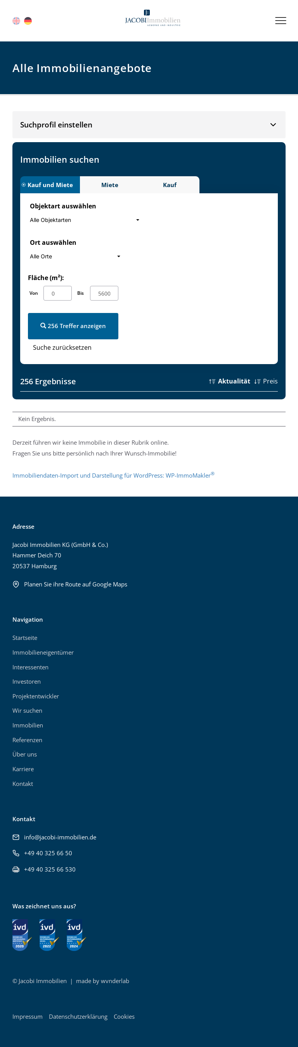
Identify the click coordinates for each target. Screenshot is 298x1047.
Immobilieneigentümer (43, 652)
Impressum (27, 1016)
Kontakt (22, 783)
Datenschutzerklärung (78, 1016)
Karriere (23, 769)
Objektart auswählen (63, 206)
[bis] (104, 293)
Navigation (27, 619)
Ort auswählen (53, 242)
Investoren (26, 681)
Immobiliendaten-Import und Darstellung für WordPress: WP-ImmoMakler (113, 475)
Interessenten (30, 667)
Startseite (24, 637)
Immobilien (27, 725)
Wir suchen (27, 710)
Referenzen (27, 740)
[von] (57, 293)
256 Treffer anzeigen (73, 326)
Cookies (124, 1016)
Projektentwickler (35, 696)
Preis (270, 381)
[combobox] (87, 220)
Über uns (24, 754)
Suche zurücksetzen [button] (62, 347)
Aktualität (234, 381)
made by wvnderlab (102, 981)
